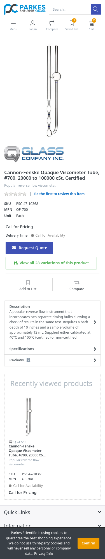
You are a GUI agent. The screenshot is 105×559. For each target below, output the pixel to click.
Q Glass (19, 442)
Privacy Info (43, 553)
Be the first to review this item (59, 193)
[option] (52, 91)
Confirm (88, 543)
